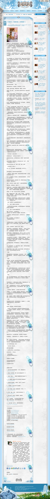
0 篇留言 (23, 25)
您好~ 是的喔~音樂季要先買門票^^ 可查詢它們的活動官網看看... (40, 108)
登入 (12, 474)
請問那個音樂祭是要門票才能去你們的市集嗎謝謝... (40, 113)
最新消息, (14, 25)
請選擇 (40, 14)
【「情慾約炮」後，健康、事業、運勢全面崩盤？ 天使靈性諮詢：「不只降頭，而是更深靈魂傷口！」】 (42, 78)
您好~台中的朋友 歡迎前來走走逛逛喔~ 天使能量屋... (40, 99)
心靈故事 (17, 10)
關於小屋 (7, 10)
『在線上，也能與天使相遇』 (9, 14)
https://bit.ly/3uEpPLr (11, 386)
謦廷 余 (36, 102)
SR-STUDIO (31, 486)
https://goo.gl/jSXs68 (15, 411)
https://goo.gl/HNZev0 (15, 413)
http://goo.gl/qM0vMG (11, 431)
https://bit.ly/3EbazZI (10, 393)
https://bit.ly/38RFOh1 (11, 383)
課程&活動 (34, 10)
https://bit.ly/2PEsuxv (11, 374)
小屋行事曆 (40, 10)
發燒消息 (12, 10)
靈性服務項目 (23, 10)
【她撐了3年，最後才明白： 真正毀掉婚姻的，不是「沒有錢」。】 (41, 43)
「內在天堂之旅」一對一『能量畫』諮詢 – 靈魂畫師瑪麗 (24, 14)
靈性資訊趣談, (18, 25)
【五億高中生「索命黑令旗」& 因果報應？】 (16, 21)
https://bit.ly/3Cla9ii (14, 412)
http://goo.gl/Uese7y (14, 419)
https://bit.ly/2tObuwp (11, 377)
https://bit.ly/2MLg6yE (11, 380)
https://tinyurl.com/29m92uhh (12, 404)
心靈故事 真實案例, (10, 25)
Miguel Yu (36, 93)
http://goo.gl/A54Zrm (10, 424)
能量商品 (29, 10)
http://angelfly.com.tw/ (15, 410)
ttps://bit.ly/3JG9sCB (11, 396)
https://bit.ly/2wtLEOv (22, 436)
